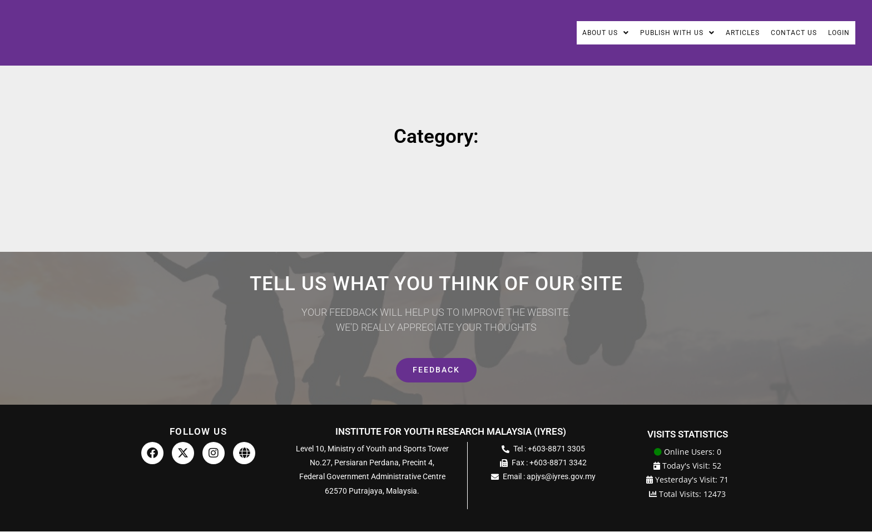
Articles (728, 32)
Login (837, 32)
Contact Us (786, 32)
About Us (574, 32)
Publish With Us (654, 32)
